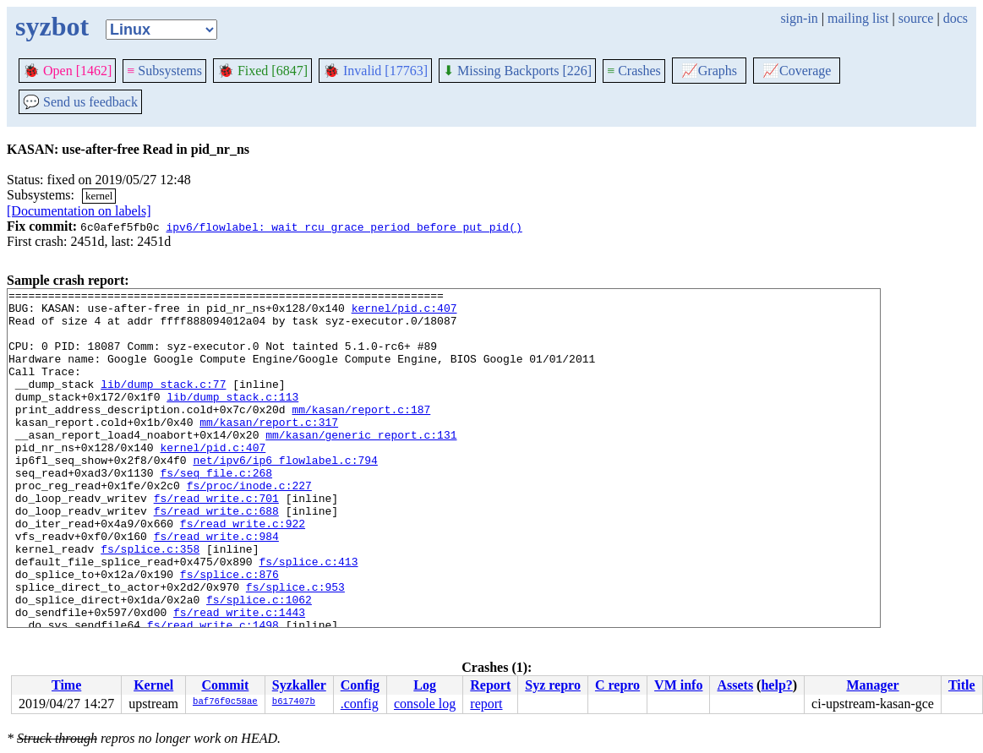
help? (776, 685)
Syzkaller (299, 685)
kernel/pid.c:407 (404, 312)
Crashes (634, 70)
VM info (678, 685)
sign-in (798, 18)
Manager (872, 685)
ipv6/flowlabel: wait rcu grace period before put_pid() (344, 226)
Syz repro (553, 685)
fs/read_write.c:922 (242, 571)
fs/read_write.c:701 (216, 540)
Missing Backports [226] (517, 70)
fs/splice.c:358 (150, 601)
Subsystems (164, 70)
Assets (735, 685)
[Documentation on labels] (79, 211)
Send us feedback (80, 102)
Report (490, 685)
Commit (224, 685)
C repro (617, 685)
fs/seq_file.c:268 (216, 510)
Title (961, 685)
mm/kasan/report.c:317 (268, 449)
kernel (98, 195)
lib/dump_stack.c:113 (232, 419)
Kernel (153, 685)
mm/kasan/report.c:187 (361, 434)
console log (425, 703)
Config (360, 685)
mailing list (857, 18)
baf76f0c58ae (225, 702)
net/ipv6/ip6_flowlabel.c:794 (285, 495)
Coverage (796, 70)
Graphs (709, 70)
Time (66, 685)
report (486, 703)
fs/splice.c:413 (308, 617)
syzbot (52, 26)
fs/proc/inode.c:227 (249, 525)
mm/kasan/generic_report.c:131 (360, 464)
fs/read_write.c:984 (216, 586)
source (916, 18)
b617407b (293, 702)
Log (424, 685)
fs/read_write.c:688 (216, 556)
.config (360, 703)
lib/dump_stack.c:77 (163, 404)
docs (955, 18)
